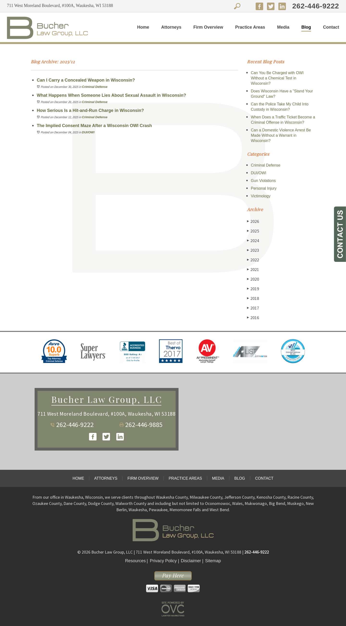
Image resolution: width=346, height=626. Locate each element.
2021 (253, 269)
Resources (135, 560)
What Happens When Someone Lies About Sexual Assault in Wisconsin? (111, 95)
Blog (306, 27)
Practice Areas (250, 27)
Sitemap (213, 560)
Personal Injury (264, 188)
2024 (253, 240)
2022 (253, 259)
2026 (253, 221)
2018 (253, 298)
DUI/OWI (88, 132)
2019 (253, 288)
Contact (331, 27)
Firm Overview (208, 27)
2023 (253, 250)
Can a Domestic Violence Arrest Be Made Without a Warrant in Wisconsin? (281, 135)
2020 (253, 279)
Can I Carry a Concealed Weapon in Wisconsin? (86, 80)
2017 (253, 307)
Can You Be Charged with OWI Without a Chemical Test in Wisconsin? (277, 78)
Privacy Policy (163, 560)
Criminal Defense (94, 87)
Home (143, 27)
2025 (253, 230)
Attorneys (171, 27)
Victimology (261, 196)
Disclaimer (191, 560)
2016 (253, 317)
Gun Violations (263, 181)
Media (283, 27)
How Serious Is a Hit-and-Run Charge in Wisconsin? (90, 110)
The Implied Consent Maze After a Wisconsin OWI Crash (94, 125)
